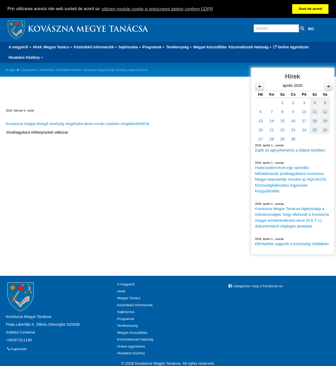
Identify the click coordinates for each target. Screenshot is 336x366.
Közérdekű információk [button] (95, 47)
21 (272, 129)
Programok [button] (153, 47)
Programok (125, 318)
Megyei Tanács (128, 298)
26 (325, 129)
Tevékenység (127, 325)
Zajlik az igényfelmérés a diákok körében (290, 150)
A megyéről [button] (20, 47)
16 (293, 120)
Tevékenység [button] (179, 47)
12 (325, 111)
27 (260, 138)
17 (304, 120)
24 (304, 129)
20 (260, 129)
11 (314, 111)
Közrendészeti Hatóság (135, 339)
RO (311, 28)
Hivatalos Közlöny (131, 353)
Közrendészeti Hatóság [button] (249, 47)
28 (272, 138)
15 (282, 120)
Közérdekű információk (135, 304)
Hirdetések (46, 69)
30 (293, 138)
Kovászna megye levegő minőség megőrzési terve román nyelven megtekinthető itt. (78, 123)
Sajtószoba (29, 69)
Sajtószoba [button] (130, 47)
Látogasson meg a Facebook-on (256, 286)
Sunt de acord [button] (310, 9)
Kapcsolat (16, 349)
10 (304, 111)
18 (314, 120)
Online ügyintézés (291, 47)
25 (314, 129)
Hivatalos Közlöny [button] (26, 57)
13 (260, 120)
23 (293, 129)
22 (282, 129)
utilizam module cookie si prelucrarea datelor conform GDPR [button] (157, 9)
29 (282, 138)
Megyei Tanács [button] (58, 47)
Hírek (37, 47)
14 (272, 120)
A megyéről (126, 284)
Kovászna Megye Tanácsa (88, 29)
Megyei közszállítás (210, 47)
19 (325, 120)
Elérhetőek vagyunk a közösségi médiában (292, 243)
